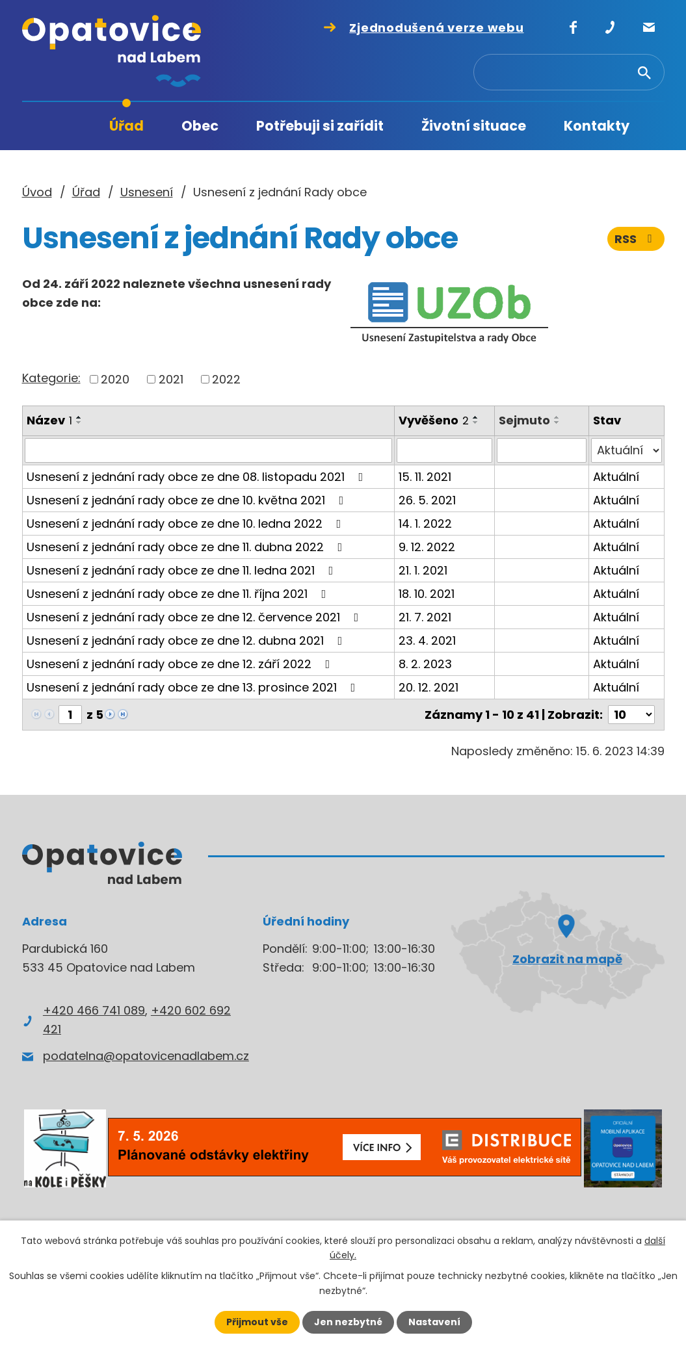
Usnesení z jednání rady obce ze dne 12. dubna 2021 (187, 640)
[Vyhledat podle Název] (208, 450)
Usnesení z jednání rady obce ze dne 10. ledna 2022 (187, 523)
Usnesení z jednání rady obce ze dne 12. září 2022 (181, 664)
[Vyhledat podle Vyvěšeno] (444, 450)
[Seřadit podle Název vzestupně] (79, 417)
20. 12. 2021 (428, 687)
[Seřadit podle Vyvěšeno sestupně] (476, 422)
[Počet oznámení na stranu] (631, 714)
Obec (199, 125)
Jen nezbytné (348, 1321)
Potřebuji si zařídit (320, 125)
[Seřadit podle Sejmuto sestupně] (557, 422)
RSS (635, 239)
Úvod (64, 126)
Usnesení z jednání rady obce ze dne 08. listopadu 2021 (198, 477)
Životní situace (473, 125)
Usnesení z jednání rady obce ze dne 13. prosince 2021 (194, 687)
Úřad (126, 125)
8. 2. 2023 (425, 664)
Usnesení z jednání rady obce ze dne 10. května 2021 (188, 500)
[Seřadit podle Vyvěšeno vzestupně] (476, 417)
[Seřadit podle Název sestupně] (79, 422)
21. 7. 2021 (425, 617)
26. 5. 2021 (427, 500)
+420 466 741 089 (94, 1010)
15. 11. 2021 (425, 477)
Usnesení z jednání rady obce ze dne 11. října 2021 (179, 594)
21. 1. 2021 (423, 570)
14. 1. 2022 (425, 523)
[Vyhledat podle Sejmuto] (542, 450)
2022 (226, 379)
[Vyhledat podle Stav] (626, 450)
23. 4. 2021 (427, 640)
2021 (171, 379)
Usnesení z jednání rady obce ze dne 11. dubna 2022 (187, 547)
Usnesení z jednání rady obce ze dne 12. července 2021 (195, 617)
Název (49, 420)
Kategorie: (51, 378)
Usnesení (146, 192)
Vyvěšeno (434, 420)
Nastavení (434, 1321)
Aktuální (616, 477)
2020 (115, 379)
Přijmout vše (257, 1321)
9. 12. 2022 (427, 547)
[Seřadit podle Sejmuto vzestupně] (557, 417)
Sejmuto (524, 420)
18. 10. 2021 (427, 594)
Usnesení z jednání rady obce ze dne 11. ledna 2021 (183, 570)
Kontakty (596, 125)
